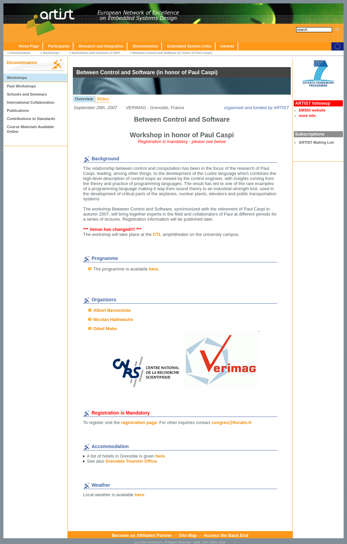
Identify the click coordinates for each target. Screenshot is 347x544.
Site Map (188, 535)
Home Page (29, 46)
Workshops (51, 53)
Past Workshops (21, 86)
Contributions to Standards (31, 119)
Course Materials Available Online (30, 129)
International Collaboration (30, 102)
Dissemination (145, 46)
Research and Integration (101, 46)
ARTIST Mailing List (316, 142)
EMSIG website (312, 110)
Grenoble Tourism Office (131, 461)
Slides (103, 99)
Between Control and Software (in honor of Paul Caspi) (172, 53)
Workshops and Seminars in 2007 (96, 53)
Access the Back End (226, 535)
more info (307, 116)
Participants (58, 46)
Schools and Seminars (27, 94)
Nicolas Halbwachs (113, 319)
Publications (18, 110)
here (153, 268)
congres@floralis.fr (231, 422)
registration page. (139, 422)
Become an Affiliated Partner (142, 535)
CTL (157, 234)
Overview (84, 99)
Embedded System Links (189, 46)
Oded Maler (105, 328)
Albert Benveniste (112, 310)
